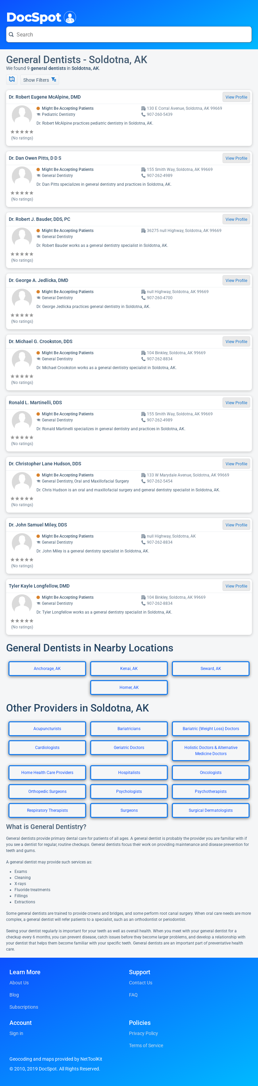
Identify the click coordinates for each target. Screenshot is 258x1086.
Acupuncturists (47, 728)
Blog (14, 995)
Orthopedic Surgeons (47, 791)
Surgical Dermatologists (211, 810)
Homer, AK (129, 687)
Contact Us (140, 982)
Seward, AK (211, 668)
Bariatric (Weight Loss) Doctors (211, 728)
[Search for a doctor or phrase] (129, 34)
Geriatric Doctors (129, 747)
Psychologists (129, 791)
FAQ (133, 995)
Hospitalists (129, 772)
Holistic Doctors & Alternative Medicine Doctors (210, 750)
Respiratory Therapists (47, 810)
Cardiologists (47, 747)
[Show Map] (12, 80)
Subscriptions (23, 1007)
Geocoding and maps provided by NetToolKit (55, 1059)
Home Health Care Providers (47, 772)
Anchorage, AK (47, 668)
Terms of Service (146, 1045)
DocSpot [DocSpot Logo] (39, 16)
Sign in (16, 1033)
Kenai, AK (129, 668)
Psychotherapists (211, 791)
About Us (19, 982)
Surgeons (129, 810)
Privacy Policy (143, 1033)
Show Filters (39, 80)
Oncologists (211, 772)
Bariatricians (129, 728)
